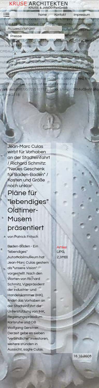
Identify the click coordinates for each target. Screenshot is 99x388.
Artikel (62, 247)
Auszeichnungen (21, 28)
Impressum (82, 15)
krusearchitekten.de (36, 5)
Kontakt (60, 15)
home (42, 15)
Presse (16, 36)
